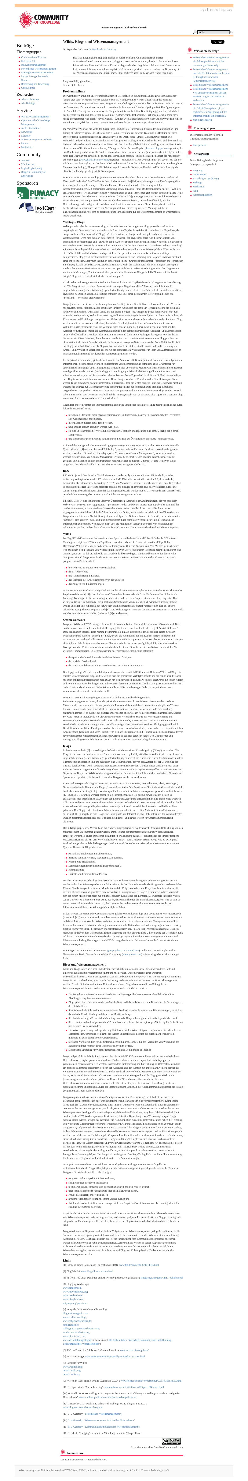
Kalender (25, 135)
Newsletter (26, 131)
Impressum (226, 9)
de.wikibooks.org (72, 1370)
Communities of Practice (33, 57)
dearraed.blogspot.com (157, 148)
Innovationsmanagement (33, 64)
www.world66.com (73, 1366)
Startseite (213, 9)
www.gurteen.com (132, 954)
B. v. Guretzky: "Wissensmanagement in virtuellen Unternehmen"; (102, 1420)
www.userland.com (73, 1295)
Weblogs (197, 182)
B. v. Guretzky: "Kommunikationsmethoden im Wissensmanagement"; (104, 1426)
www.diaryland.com (73, 1299)
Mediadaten (27, 147)
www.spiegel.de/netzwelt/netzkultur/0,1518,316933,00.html (151, 1380)
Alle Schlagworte (30, 99)
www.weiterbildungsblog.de (77, 1340)
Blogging (198, 170)
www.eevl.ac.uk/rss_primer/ (134, 1350)
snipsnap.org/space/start (75, 1303)
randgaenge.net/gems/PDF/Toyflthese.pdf (162, 1277)
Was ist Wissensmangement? (35, 116)
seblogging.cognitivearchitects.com (81, 1328)
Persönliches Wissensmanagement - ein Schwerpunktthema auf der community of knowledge (211, 61)
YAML (82, 1470)
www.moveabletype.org (75, 1291)
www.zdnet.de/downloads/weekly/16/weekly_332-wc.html (115, 1356)
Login (203, 9)
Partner (25, 143)
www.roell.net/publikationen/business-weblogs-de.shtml (107, 1397)
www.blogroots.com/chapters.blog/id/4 (83, 1407)
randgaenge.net (71, 1324)
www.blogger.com (72, 1287)
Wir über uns (27, 164)
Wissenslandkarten (202, 194)
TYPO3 (69, 1470)
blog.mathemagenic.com (75, 1313)
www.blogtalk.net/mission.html (97, 1271)
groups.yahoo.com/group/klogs (123, 950)
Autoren (25, 160)
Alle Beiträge (28, 103)
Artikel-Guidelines (30, 128)
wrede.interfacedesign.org (76, 1332)
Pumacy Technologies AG (155, 1470)
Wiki (195, 190)
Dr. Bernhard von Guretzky (102, 49)
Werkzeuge (198, 186)
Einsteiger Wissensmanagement (37, 72)
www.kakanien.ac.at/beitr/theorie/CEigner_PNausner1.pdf (134, 1387)
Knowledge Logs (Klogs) (206, 178)
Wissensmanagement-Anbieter (36, 139)
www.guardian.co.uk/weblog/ (95, 159)
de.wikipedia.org (71, 1374)
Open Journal (28, 87)
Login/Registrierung (31, 168)
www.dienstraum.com (74, 1336)
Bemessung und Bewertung (35, 83)
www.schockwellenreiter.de (77, 1320)
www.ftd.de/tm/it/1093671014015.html (139, 1264)
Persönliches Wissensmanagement (38, 68)
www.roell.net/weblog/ (74, 1317)
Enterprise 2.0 (28, 61)
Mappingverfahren (202, 119)
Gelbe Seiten (199, 174)
